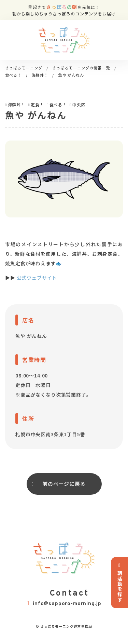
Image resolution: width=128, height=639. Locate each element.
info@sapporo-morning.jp (64, 603)
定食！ (37, 104)
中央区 (79, 104)
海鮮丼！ (16, 104)
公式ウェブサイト (37, 277)
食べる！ (58, 104)
